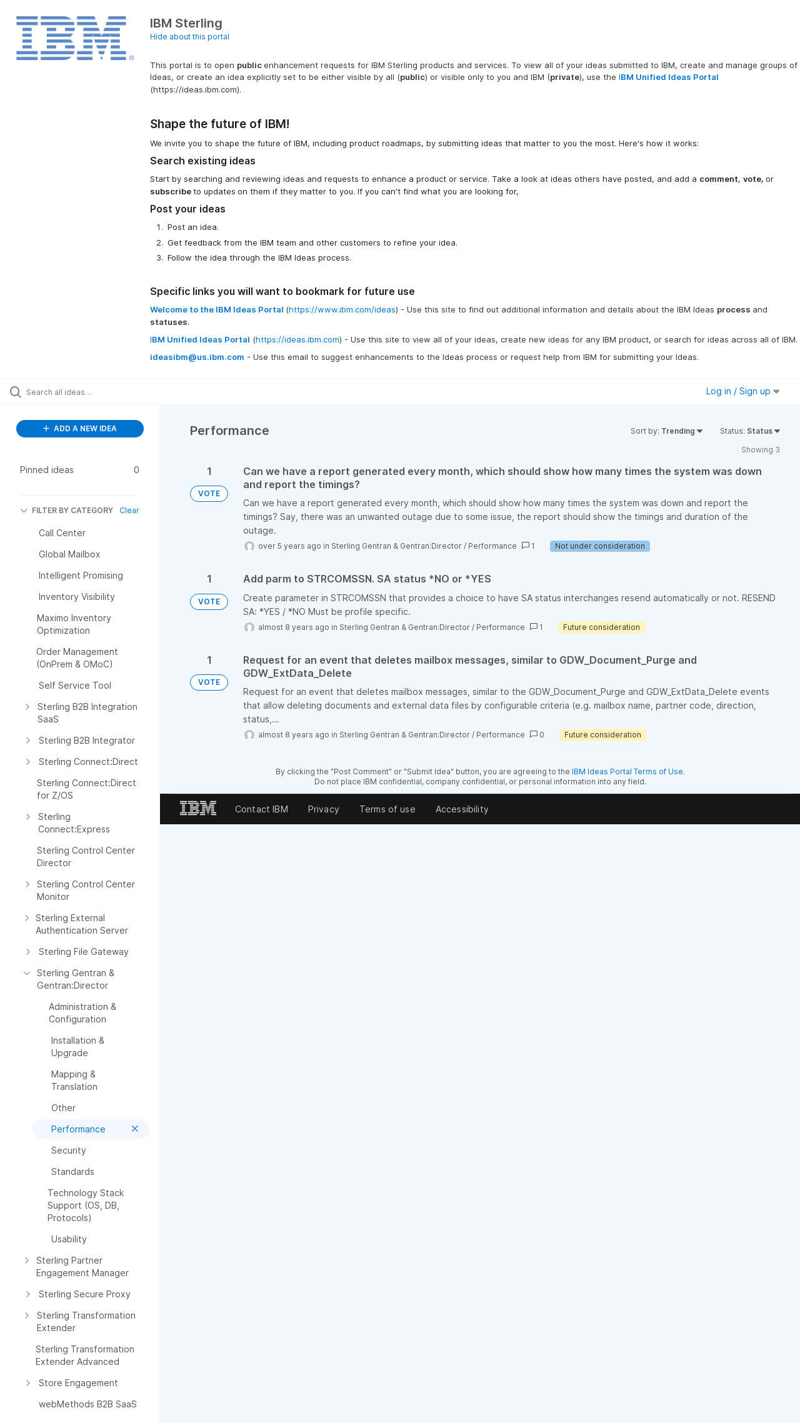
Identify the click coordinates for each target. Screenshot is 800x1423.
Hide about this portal (189, 36)
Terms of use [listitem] (387, 809)
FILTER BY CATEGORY (66, 510)
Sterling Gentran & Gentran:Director (396, 546)
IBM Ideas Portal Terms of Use (627, 771)
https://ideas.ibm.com (297, 339)
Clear (129, 510)
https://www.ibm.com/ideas (342, 309)
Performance (492, 546)
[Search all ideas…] (95, 391)
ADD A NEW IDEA (80, 428)
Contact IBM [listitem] (261, 809)
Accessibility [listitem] (462, 809)
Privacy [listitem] (323, 809)
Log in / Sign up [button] (743, 391)
